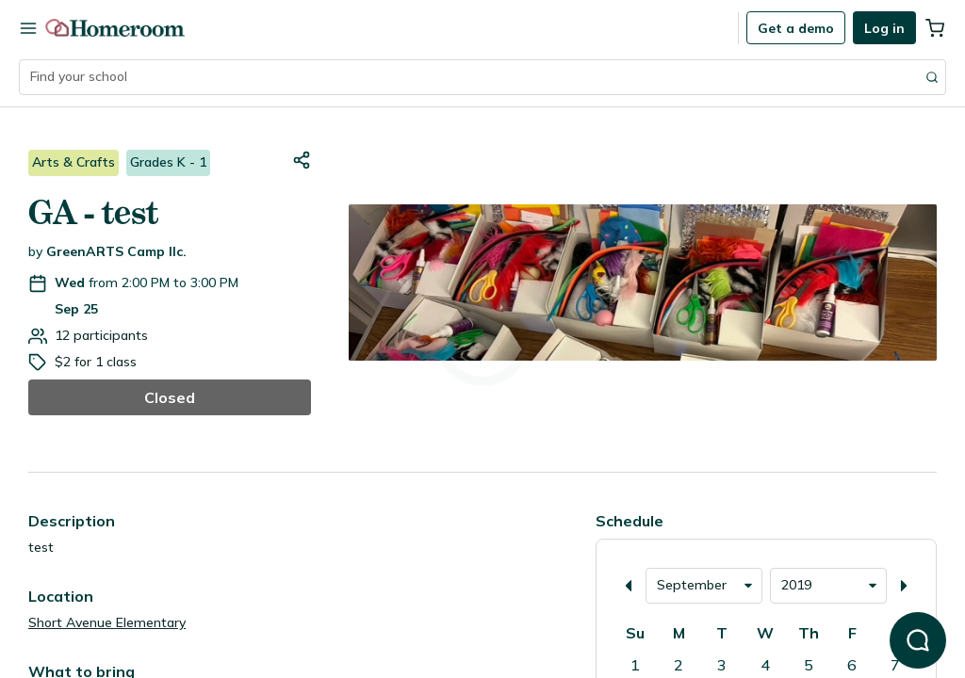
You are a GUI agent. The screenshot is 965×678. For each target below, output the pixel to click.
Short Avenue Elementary (107, 622)
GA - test (93, 212)
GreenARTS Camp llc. (116, 251)
